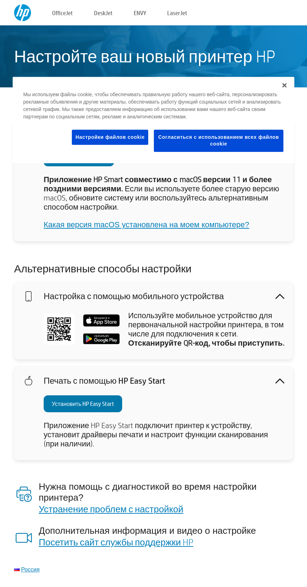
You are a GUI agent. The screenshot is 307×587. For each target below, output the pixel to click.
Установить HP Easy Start (83, 404)
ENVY (140, 13)
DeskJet (103, 13)
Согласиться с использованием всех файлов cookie (218, 140)
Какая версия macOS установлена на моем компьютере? (146, 224)
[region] (153, 120)
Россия (30, 569)
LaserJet (177, 13)
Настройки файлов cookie (110, 137)
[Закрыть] (284, 85)
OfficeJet (62, 13)
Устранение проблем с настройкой (111, 508)
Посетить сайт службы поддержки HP (116, 542)
